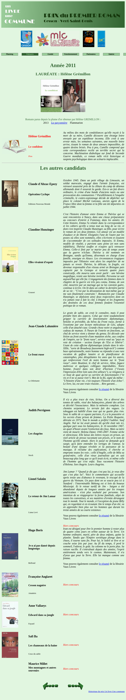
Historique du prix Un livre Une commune (106, 691)
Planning (9, 54)
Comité (50, 54)
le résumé (104, 389)
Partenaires (91, 54)
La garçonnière (59, 122)
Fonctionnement (70, 54)
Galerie (111, 54)
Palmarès (30, 54)
